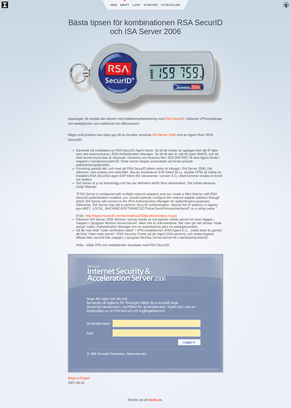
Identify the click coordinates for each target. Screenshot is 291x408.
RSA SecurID (174, 118)
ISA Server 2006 (164, 135)
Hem (114, 4)
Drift (124, 4)
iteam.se (155, 400)
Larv (136, 4)
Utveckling (170, 4)
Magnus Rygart (79, 378)
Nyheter (151, 4)
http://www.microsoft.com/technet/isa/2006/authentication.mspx (130, 216)
